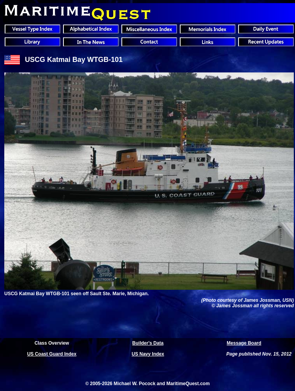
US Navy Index (148, 354)
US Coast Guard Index (52, 354)
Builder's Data (147, 343)
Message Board (244, 343)
